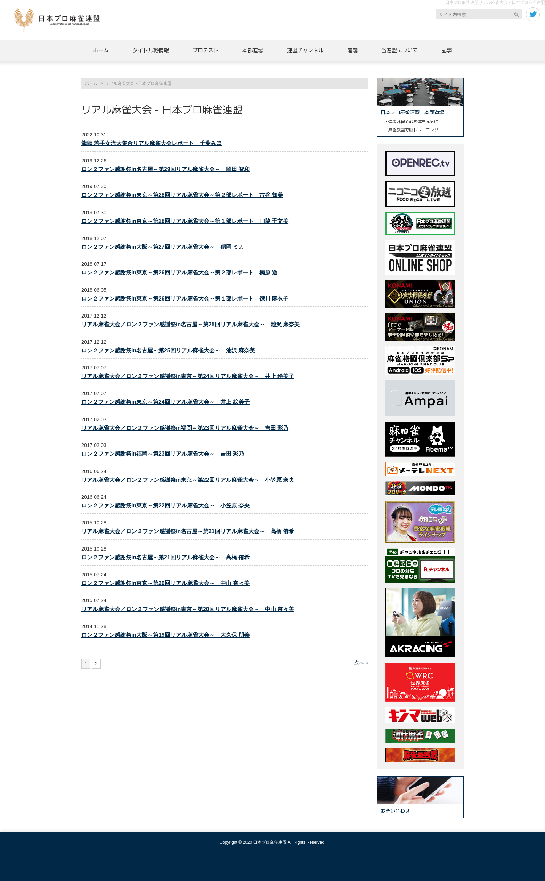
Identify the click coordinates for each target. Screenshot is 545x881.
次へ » (361, 662)
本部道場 (252, 50)
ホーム (101, 50)
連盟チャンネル (305, 50)
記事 (446, 50)
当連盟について (399, 50)
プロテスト (206, 50)
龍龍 (352, 50)
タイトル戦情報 (150, 50)
